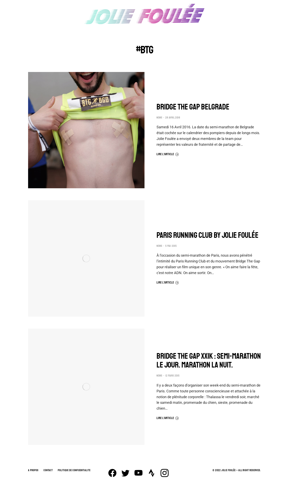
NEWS (159, 117)
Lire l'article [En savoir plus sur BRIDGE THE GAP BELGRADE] (168, 154)
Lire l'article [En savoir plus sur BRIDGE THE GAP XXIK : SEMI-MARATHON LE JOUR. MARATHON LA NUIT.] (168, 418)
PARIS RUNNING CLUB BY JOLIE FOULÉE (207, 235)
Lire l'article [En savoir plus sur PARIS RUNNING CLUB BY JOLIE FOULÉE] (168, 283)
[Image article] (86, 130)
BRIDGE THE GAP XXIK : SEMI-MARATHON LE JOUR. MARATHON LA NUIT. (209, 360)
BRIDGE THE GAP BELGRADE (193, 106)
